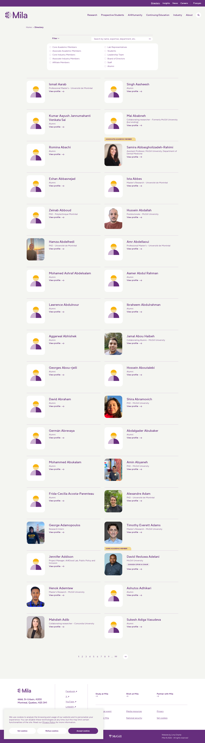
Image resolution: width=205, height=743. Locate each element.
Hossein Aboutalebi (141, 368)
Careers (184, 3)
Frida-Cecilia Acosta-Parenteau (71, 494)
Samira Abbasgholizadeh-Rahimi (150, 147)
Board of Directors (116, 58)
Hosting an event (104, 711)
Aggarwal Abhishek (62, 336)
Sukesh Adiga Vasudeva (144, 620)
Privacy (160, 711)
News (175, 3)
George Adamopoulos (64, 525)
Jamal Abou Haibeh (141, 336)
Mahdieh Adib (59, 620)
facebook (70, 691)
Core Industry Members (63, 55)
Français (197, 3)
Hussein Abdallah (139, 210)
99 (116, 656)
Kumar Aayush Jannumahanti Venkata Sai (70, 118)
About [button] (189, 15)
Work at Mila (132, 695)
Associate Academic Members (66, 51)
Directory (155, 3)
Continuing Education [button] (157, 15)
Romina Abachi (60, 147)
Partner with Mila (165, 695)
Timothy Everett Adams (144, 525)
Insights (166, 3)
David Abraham (60, 399)
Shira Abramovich (139, 399)
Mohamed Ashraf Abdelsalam (70, 273)
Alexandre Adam (138, 494)
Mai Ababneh (136, 116)
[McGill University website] (115, 736)
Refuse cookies (51, 731)
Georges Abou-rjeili (63, 368)
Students (111, 51)
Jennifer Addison (61, 557)
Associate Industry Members (65, 58)
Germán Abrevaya (62, 431)
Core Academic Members (64, 47)
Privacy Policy (48, 722)
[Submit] (149, 39)
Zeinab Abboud (60, 210)
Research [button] (92, 15)
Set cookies (22, 731)
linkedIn (70, 707)
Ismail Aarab (57, 84)
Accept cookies (83, 731)
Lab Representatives (117, 47)
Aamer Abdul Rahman (142, 273)
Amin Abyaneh (137, 462)
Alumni (110, 66)
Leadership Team (115, 55)
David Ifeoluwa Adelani (143, 557)
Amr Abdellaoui (138, 242)
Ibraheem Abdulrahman (144, 305)
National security (134, 718)
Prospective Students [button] (112, 15)
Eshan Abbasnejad (62, 179)
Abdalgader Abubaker (142, 431)
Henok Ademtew (61, 588)
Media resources (134, 711)
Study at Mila (102, 695)
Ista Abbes (134, 179)
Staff (109, 62)
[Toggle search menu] (198, 15)
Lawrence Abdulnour (64, 305)
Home (29, 27)
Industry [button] (177, 15)
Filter (54, 38)
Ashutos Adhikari (139, 588)
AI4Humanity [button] (135, 15)
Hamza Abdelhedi (61, 242)
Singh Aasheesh (138, 84)
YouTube (70, 702)
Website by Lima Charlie (171, 735)
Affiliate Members (60, 62)
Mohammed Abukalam (65, 462)
